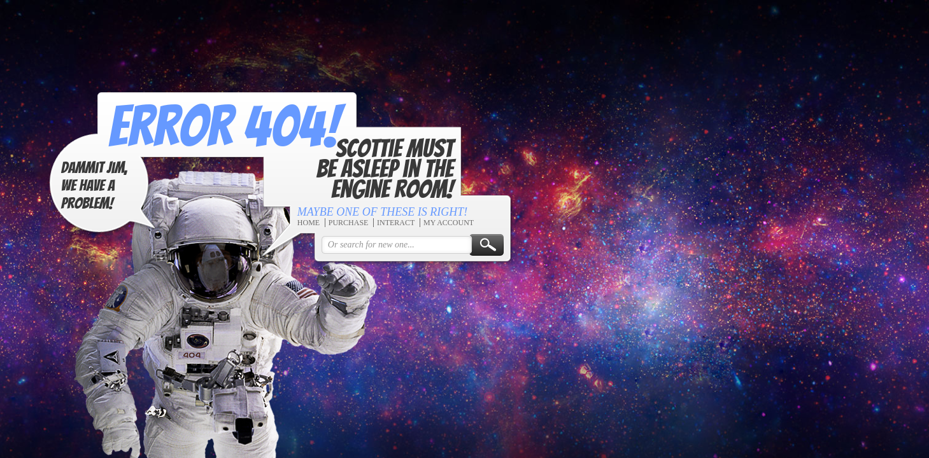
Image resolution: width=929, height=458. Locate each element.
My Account (447, 222)
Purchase (347, 222)
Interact (394, 222)
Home (306, 222)
